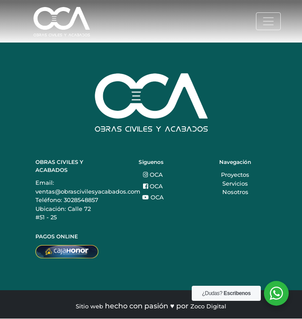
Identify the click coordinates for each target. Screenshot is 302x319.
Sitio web (89, 306)
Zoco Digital (208, 306)
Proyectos (235, 174)
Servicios (235, 183)
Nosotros (235, 191)
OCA (153, 174)
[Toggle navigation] (268, 21)
